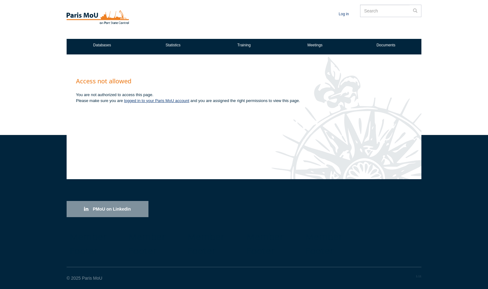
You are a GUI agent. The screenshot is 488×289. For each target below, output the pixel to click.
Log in (344, 14)
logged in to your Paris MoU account (157, 100)
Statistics (173, 45)
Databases (102, 45)
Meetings (315, 45)
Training (244, 45)
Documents (386, 45)
